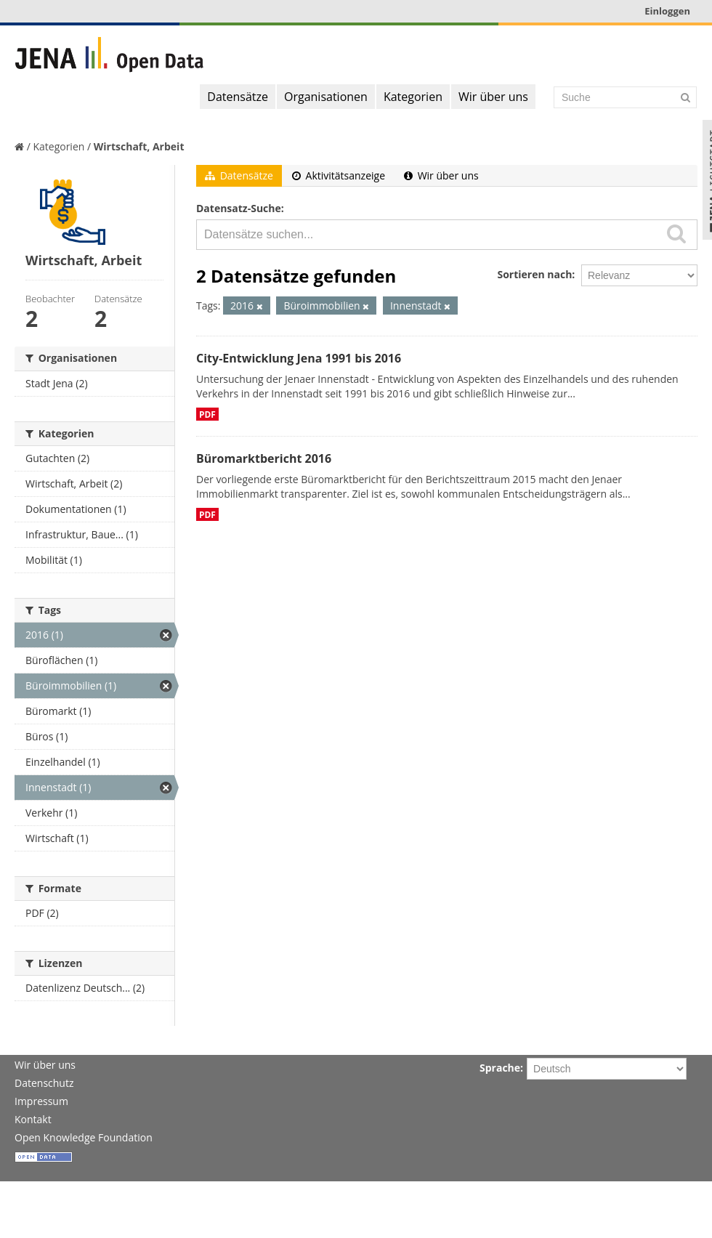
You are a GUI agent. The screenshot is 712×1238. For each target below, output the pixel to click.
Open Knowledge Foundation (84, 1137)
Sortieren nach (534, 274)
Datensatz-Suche (238, 208)
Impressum (41, 1101)
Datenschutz (44, 1083)
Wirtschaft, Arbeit (139, 146)
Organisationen (326, 97)
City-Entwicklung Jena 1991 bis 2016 (298, 358)
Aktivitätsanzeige (338, 175)
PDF (207, 414)
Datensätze (237, 97)
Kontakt (33, 1119)
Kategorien (413, 97)
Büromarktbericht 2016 (263, 458)
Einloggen (667, 10)
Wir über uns (493, 97)
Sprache (500, 1068)
